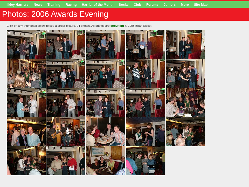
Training (53, 4)
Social (124, 4)
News (38, 4)
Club (137, 4)
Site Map (201, 4)
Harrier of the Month (98, 4)
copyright (117, 25)
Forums (152, 4)
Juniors (170, 4)
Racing (71, 4)
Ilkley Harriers (17, 4)
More (185, 4)
